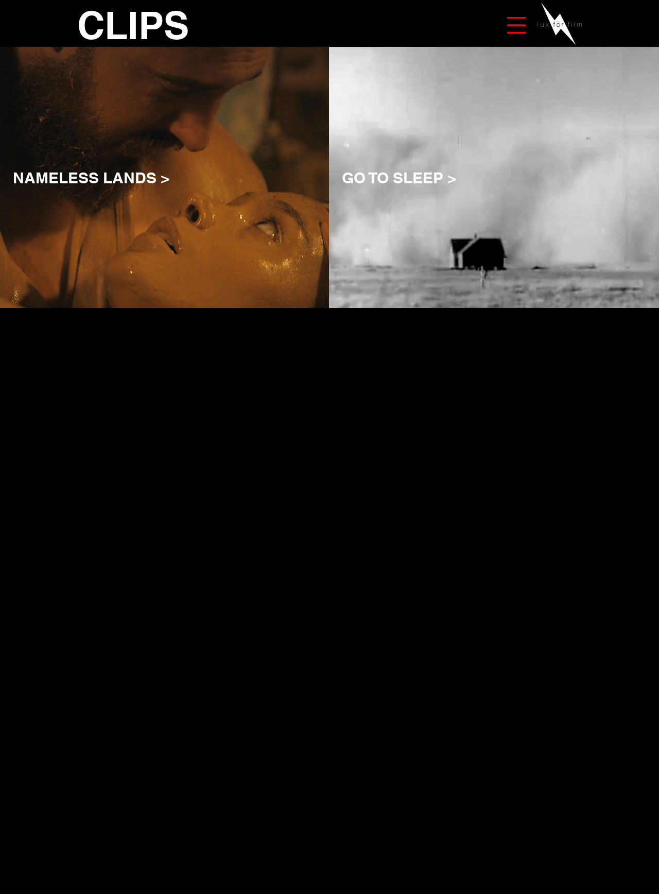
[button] (516, 25)
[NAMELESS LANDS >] (225, 177)
